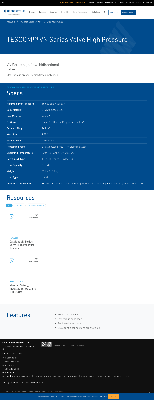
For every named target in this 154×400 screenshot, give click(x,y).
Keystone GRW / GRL (21, 376)
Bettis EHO (72, 376)
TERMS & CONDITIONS (11, 391)
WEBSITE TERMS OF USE (31, 391)
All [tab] (9, 205)
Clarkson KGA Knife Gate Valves (49, 376)
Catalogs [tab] (19, 205)
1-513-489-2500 (10, 361)
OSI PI (128, 376)
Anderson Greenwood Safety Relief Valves (102, 376)
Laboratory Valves (55, 22)
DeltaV (5, 376)
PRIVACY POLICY (48, 391)
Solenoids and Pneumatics (31, 22)
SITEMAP (59, 391)
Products (11, 22)
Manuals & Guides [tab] (36, 205)
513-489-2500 (15, 353)
